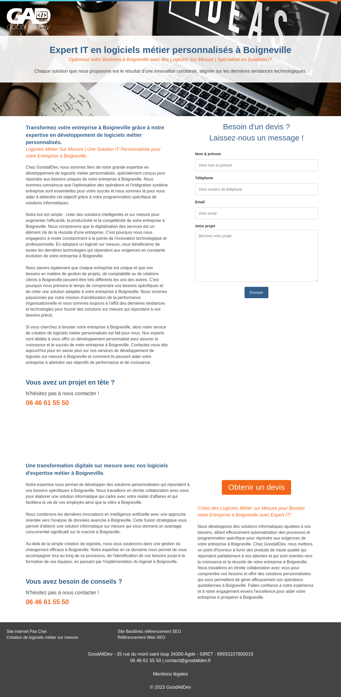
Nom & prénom (208, 154)
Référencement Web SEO (141, 637)
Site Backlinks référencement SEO (149, 631)
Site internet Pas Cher (26, 631)
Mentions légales (170, 674)
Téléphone (204, 178)
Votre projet (205, 226)
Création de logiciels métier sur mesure (42, 637)
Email (200, 202)
